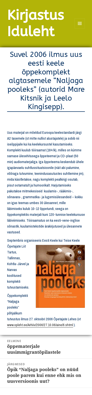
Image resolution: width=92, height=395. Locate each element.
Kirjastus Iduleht (35, 23)
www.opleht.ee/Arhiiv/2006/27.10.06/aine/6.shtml (40, 324)
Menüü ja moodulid (80, 28)
